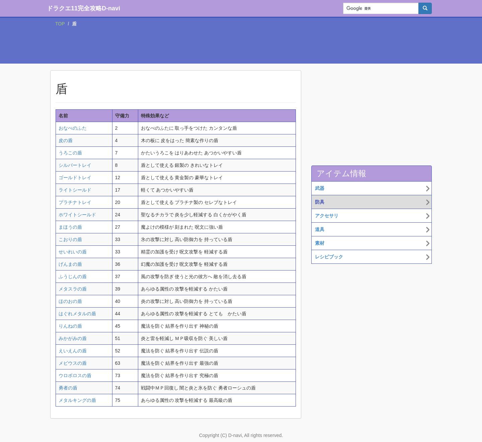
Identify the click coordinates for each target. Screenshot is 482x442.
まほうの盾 (70, 227)
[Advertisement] (241, 46)
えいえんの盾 (73, 350)
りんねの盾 (70, 326)
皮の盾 (66, 140)
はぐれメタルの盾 (77, 313)
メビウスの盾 (73, 363)
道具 (319, 229)
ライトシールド (75, 190)
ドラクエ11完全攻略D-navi (83, 8)
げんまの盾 (70, 264)
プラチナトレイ (75, 202)
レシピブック (329, 256)
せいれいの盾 (73, 251)
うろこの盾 (70, 152)
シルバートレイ (75, 165)
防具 (319, 202)
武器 (319, 188)
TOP (60, 23)
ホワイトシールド (77, 214)
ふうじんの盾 (73, 276)
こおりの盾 (70, 239)
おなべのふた (73, 128)
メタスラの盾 (73, 289)
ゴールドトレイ (75, 177)
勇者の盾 (68, 388)
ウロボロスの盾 (75, 375)
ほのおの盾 (70, 301)
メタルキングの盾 (77, 400)
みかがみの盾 (73, 338)
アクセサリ (326, 215)
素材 (319, 243)
